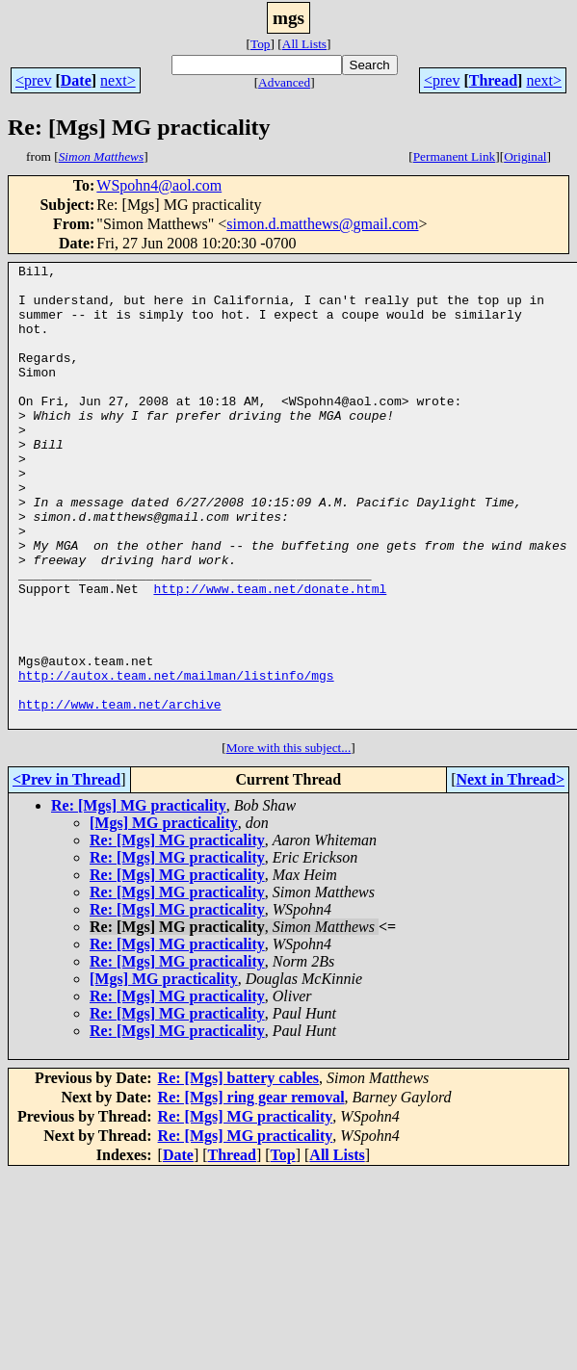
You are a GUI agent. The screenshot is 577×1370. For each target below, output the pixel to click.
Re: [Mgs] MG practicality (138, 898)
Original (525, 156)
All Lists (304, 44)
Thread (493, 80)
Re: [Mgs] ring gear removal (251, 1189)
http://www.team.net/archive (120, 793)
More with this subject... (289, 840)
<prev (33, 80)
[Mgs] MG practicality (164, 915)
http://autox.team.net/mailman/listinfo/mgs (176, 758)
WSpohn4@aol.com (159, 185)
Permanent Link (454, 156)
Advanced (284, 82)
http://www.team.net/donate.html (269, 654)
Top (260, 44)
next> (118, 80)
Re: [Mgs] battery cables (239, 1170)
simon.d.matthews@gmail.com (322, 224)
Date (76, 80)
